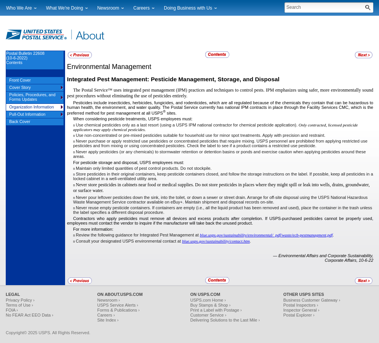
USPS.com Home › (208, 300)
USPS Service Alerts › (117, 305)
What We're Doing (64, 8)
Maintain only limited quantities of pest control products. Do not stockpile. (144, 168)
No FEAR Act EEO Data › (29, 315)
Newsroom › (108, 300)
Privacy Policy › (20, 300)
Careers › (106, 315)
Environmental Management (109, 67)
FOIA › (12, 310)
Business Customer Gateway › (311, 300)
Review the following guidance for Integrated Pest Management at (138, 235)
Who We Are (19, 8)
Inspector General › (301, 310)
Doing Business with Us (188, 8)
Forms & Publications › (118, 310)
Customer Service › (208, 315)
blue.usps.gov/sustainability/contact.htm (216, 241)
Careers (141, 8)
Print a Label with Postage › (216, 310)
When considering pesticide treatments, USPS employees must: (133, 119)
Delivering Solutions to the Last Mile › (225, 320)
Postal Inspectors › (300, 305)
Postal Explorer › (298, 315)
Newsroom (108, 8)
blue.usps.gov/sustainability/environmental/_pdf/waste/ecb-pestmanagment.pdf (266, 235)
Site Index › (108, 320)
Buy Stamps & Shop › (210, 305)
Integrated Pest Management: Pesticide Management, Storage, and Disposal (173, 79)
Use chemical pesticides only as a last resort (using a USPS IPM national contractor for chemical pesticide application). (187, 125)
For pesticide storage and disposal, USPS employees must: (128, 162)
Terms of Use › (19, 305)
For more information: (93, 229)
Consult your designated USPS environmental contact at (129, 241)
